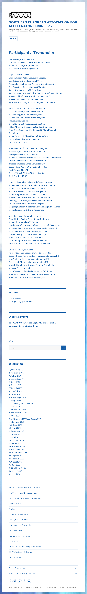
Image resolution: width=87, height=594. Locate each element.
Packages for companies (19, 536)
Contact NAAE (15, 504)
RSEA (11, 563)
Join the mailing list (17, 531)
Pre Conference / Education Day (23, 493)
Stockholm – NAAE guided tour (22, 574)
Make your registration (19, 520)
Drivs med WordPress (69, 587)
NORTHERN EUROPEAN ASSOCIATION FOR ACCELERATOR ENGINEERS (43, 24)
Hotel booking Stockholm (20, 525)
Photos (12, 509)
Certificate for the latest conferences (25, 498)
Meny (13, 39)
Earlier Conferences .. (18, 568)
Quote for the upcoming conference (25, 547)
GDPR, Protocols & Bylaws (20, 552)
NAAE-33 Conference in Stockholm (24, 488)
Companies (13, 541)
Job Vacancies (15, 557)
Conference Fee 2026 (18, 514)
